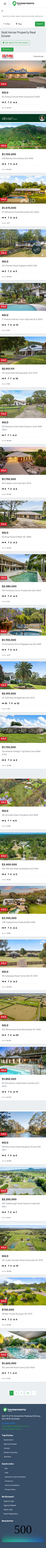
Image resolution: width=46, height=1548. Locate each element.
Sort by (6, 49)
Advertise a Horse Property (15, 1477)
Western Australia (10, 1452)
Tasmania (7, 1457)
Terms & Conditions (12, 1485)
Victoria (7, 1448)
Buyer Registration (11, 1514)
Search (40, 24)
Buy (6, 1468)
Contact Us (9, 1481)
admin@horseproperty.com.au (15, 1426)
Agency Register (10, 1505)
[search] (23, 16)
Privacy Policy (10, 1489)
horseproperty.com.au (12, 1429)
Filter (6, 24)
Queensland (8, 1440)
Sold (6, 1473)
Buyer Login (8, 1509)
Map (19, 24)
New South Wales (10, 1444)
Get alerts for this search (15, 42)
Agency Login (9, 1501)
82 (28, 1393)
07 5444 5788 (8, 1423)
